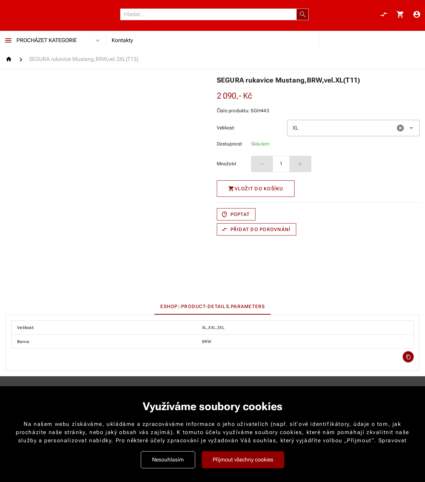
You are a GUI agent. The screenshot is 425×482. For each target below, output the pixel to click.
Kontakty (122, 40)
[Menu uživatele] (417, 14)
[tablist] (212, 306)
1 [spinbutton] (281, 163)
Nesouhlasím (168, 459)
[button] (303, 14)
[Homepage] (10, 59)
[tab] (212, 306)
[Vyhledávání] (210, 14)
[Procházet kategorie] (8, 40)
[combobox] (353, 128)
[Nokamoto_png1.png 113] (38, 14)
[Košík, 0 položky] (400, 14)
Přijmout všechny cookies (243, 459)
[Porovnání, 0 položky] (384, 14)
